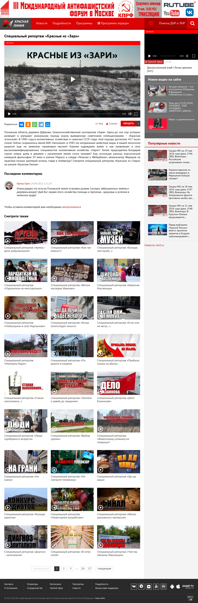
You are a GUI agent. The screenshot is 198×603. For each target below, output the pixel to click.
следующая (104, 568)
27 (89, 568)
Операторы (32, 584)
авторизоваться (71, 207)
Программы (84, 23)
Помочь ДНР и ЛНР (172, 23)
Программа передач (113, 23)
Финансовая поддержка (106, 588)
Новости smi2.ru (154, 245)
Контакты (8, 584)
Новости (41, 23)
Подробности (62, 23)
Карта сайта (100, 598)
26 (82, 568)
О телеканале (11, 588)
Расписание (55, 584)
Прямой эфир (56, 588)
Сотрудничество (35, 588)
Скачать (112, 123)
